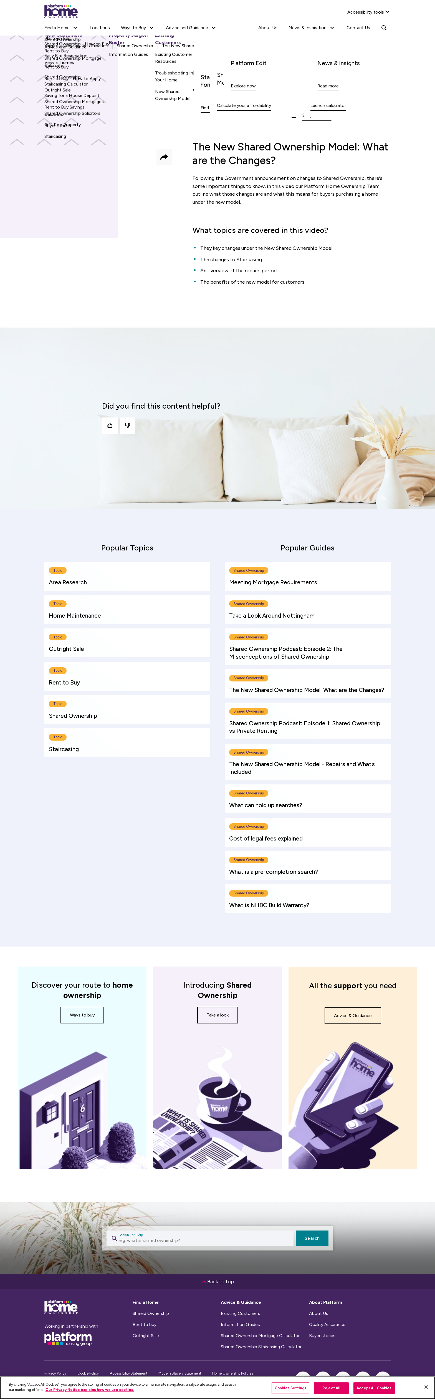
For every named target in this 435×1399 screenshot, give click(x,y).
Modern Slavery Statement (179, 1373)
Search (312, 1238)
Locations (100, 27)
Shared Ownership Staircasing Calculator (261, 1347)
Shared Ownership (151, 1313)
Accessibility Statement (128, 1373)
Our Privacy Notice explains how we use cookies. (89, 1390)
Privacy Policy (55, 1373)
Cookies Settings (290, 1388)
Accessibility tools (365, 12)
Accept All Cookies (373, 1388)
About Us (267, 27)
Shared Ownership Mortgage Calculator (260, 1335)
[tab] (127, 548)
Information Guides (240, 1324)
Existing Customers (240, 1313)
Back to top (217, 1282)
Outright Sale (146, 1335)
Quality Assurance (327, 1324)
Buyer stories (322, 1335)
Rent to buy (144, 1324)
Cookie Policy (88, 1373)
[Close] (426, 1387)
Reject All (331, 1388)
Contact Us (358, 27)
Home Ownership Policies (232, 1373)
